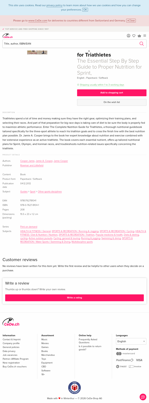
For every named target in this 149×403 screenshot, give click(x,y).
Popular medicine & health (109, 235)
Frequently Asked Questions (88, 341)
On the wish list (112, 102)
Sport (32, 191)
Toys (43, 358)
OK (85, 9)
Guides (23, 191)
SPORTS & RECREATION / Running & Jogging (75, 231)
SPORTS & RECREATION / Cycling (117, 231)
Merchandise (48, 355)
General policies (11, 347)
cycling (23, 238)
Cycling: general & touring (66, 238)
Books (44, 351)
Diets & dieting (131, 235)
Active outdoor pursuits (40, 238)
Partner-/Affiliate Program (15, 358)
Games (45, 347)
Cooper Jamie (27, 161)
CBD (43, 366)
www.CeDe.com (37, 20)
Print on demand (28, 227)
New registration (11, 362)
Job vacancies (10, 355)
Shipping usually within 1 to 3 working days (102, 84)
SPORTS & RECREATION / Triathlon (77, 235)
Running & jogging (90, 238)
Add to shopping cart (111, 92)
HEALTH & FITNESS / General (35, 231)
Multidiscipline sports (82, 242)
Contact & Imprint (11, 339)
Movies (45, 343)
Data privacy (9, 351)
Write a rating (74, 297)
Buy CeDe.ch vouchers (15, 366)
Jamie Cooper (61, 161)
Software (45, 370)
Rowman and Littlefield (31, 165)
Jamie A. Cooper (44, 161)
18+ (43, 374)
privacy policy (54, 5)
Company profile (11, 343)
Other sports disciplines (50, 191)
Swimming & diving (111, 238)
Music (44, 339)
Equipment (46, 362)
